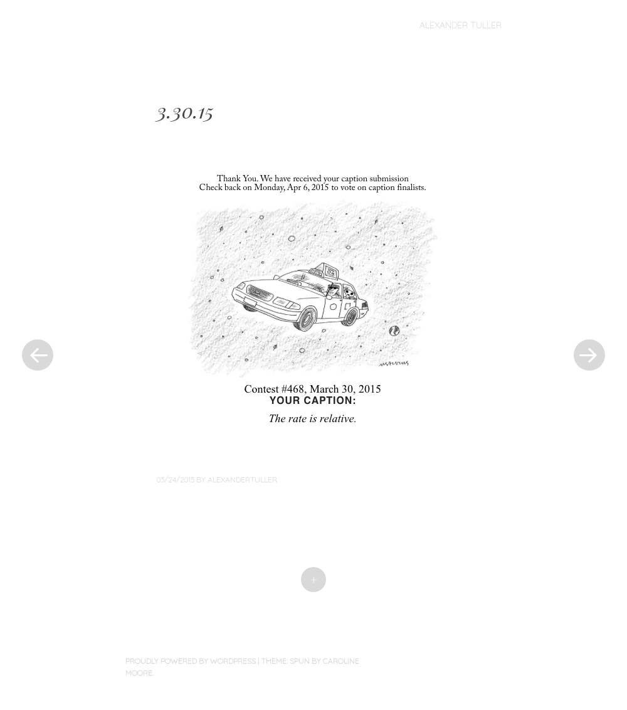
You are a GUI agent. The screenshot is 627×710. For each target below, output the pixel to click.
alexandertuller (242, 479)
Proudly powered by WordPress (190, 660)
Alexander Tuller (460, 25)
